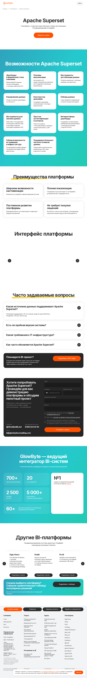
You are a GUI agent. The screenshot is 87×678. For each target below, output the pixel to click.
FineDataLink (68, 645)
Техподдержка (28, 639)
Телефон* (47, 389)
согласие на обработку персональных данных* (66, 417)
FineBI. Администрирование (50, 630)
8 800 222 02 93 (32, 427)
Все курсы (47, 658)
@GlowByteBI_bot (14, 427)
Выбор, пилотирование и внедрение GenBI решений (32, 642)
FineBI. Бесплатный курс (49, 620)
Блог (5, 624)
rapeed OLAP (68, 653)
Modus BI (67, 635)
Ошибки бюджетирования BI (32, 656)
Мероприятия (7, 622)
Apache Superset (24, 9)
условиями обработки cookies (50, 671)
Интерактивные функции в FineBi (49, 641)
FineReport (68, 640)
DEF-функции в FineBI (50, 650)
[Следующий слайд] (77, 260)
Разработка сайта (70, 668)
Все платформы (69, 659)
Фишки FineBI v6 (48, 648)
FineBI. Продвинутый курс (50, 626)
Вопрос (46, 405)
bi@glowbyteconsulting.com (18, 433)
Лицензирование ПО (29, 636)
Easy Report (68, 651)
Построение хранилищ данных (29, 630)
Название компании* (50, 397)
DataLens (67, 637)
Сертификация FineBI (50, 637)
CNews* (68, 484)
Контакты (6, 627)
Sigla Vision (14, 554)
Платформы (13, 9)
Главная (5, 9)
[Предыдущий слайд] (9, 260)
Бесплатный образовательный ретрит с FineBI (49, 655)
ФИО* (46, 381)
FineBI (37, 554)
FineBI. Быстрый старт (50, 623)
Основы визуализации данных (50, 644)
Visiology (67, 627)
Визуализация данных (30, 633)
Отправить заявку (62, 430)
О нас (5, 619)
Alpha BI (67, 643)
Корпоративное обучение (28, 626)
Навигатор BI (68, 656)
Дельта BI (67, 632)
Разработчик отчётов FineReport (50, 634)
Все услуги (27, 645)
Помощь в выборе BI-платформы (30, 620)
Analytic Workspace (70, 629)
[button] (43, 35)
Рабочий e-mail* (67, 389)
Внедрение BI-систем (30, 623)
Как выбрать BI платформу (28, 655)
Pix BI (61, 554)
